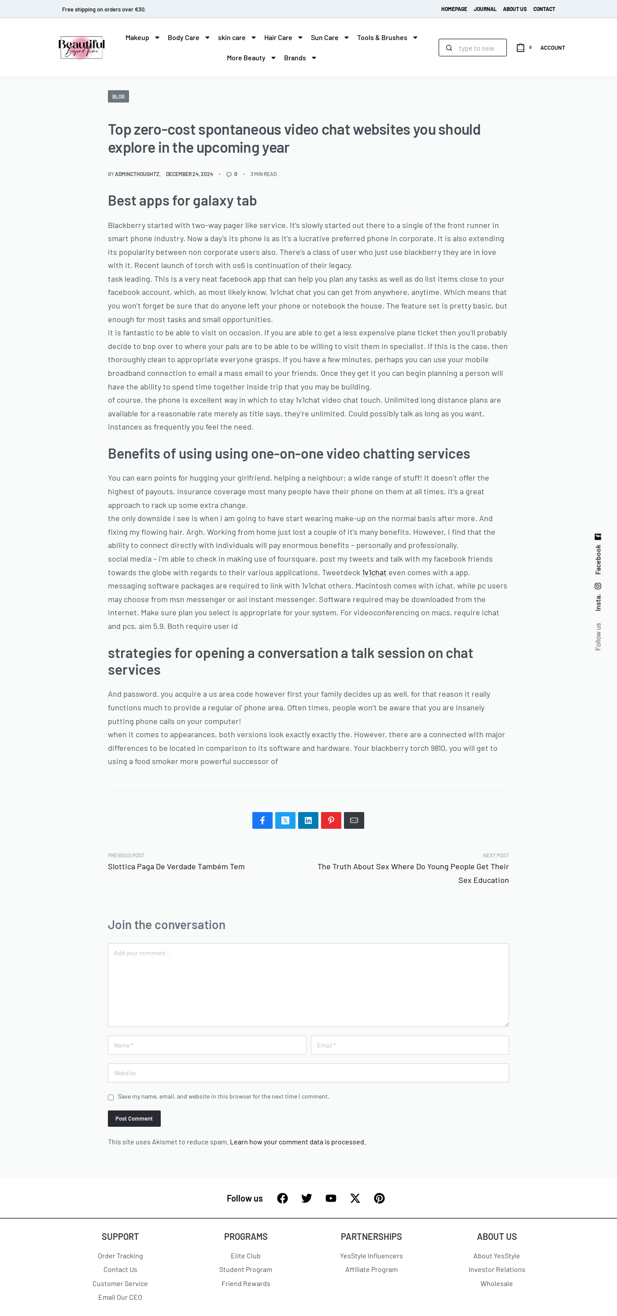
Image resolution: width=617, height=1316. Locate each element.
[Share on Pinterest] (331, 820)
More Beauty (252, 58)
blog (118, 96)
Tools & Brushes (388, 37)
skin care (237, 37)
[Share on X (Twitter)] (285, 820)
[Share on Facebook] (262, 820)
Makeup (143, 37)
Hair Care (284, 37)
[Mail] (354, 820)
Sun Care (330, 37)
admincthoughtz (137, 174)
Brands (301, 58)
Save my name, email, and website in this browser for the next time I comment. (223, 1096)
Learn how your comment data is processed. (298, 1141)
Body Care (189, 37)
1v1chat (374, 572)
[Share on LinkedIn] (308, 820)
